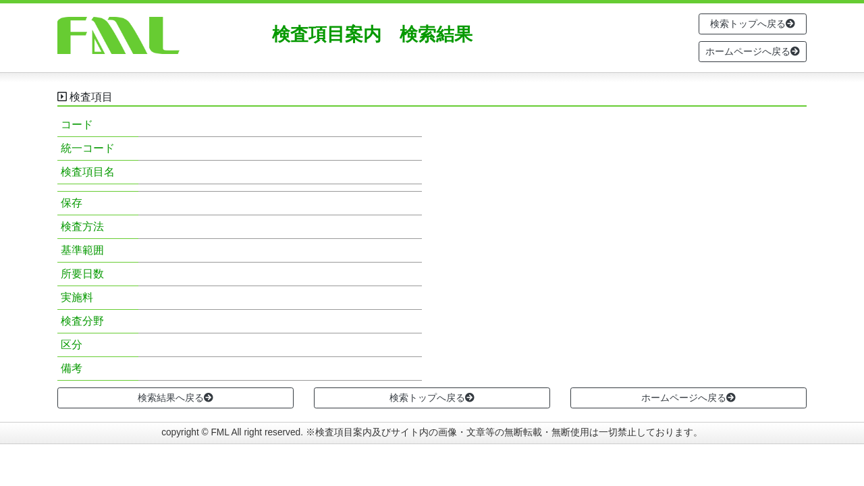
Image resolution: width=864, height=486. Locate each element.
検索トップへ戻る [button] (752, 23)
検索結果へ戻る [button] (175, 397)
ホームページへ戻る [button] (752, 51)
